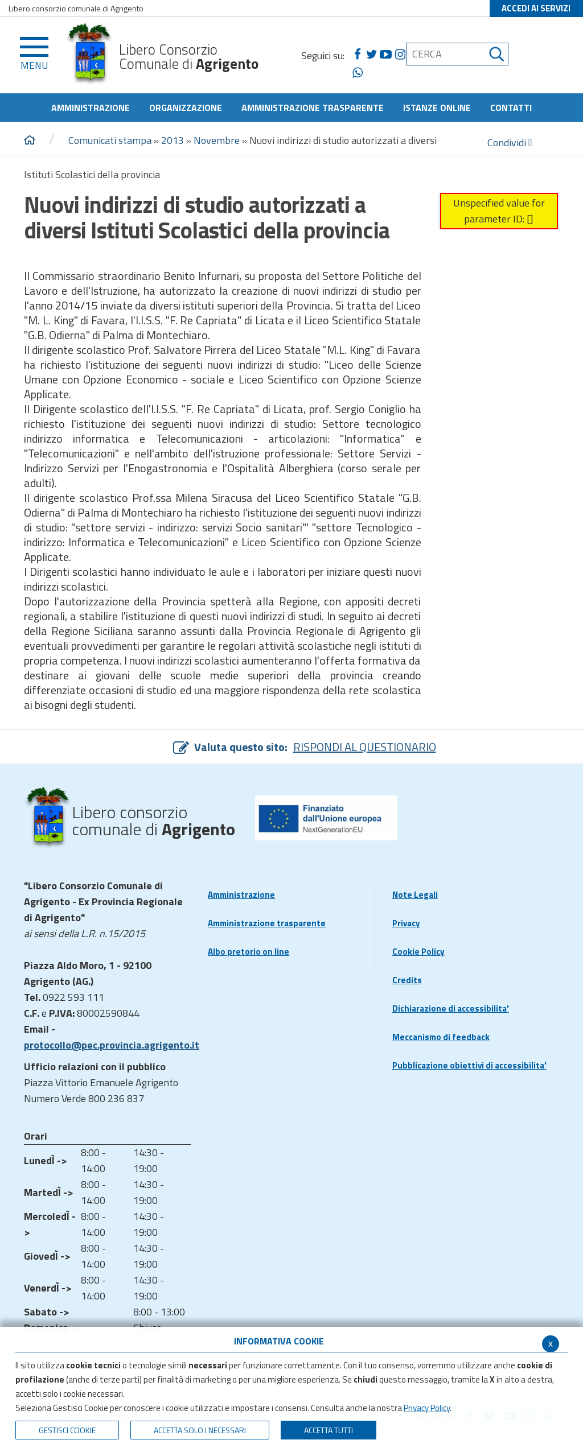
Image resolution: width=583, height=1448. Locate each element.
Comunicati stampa (109, 140)
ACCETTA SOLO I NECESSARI (200, 1430)
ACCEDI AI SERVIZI (536, 8)
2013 (172, 140)
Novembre (217, 140)
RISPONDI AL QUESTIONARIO (364, 747)
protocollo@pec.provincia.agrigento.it (111, 1045)
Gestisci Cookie (67, 1430)
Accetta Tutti (328, 1430)
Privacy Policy (427, 1407)
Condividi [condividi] (509, 142)
